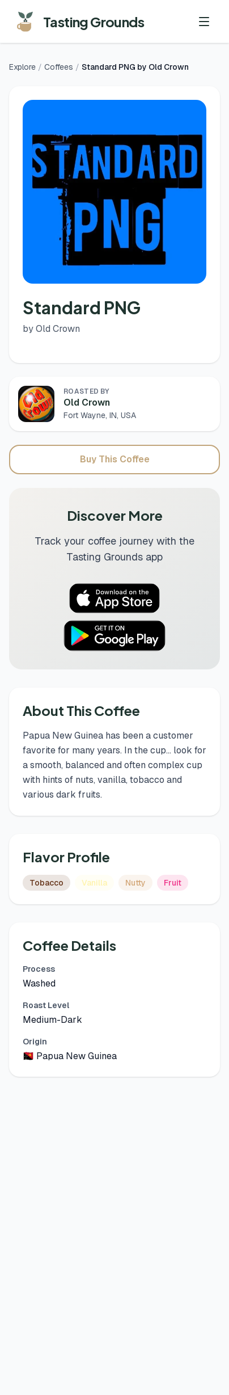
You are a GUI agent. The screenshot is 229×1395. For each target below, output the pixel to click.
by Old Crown (51, 329)
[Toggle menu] (204, 21)
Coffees (58, 67)
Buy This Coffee (115, 459)
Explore (22, 67)
